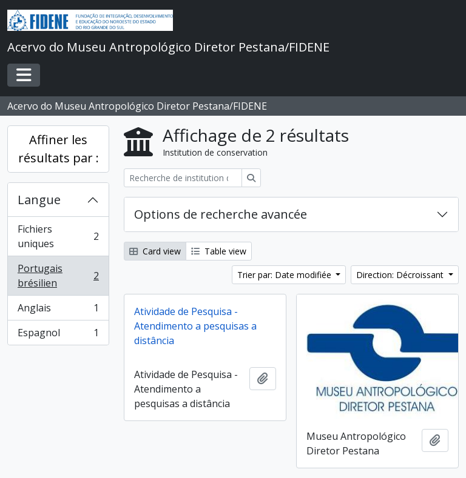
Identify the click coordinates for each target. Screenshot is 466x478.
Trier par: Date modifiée (285, 274)
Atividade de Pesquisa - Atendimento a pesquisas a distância (195, 326)
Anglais (58, 310)
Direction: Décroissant (401, 274)
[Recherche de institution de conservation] (183, 177)
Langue (39, 199)
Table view (218, 251)
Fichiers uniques (58, 236)
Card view (155, 251)
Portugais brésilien (58, 276)
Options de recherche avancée (220, 214)
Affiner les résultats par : (58, 148)
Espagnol (58, 335)
